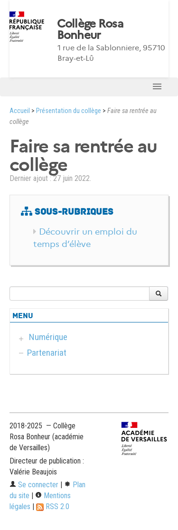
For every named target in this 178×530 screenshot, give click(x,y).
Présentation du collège (68, 111)
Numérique (48, 336)
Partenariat (46, 352)
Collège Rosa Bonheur (90, 29)
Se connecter (33, 484)
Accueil (19, 111)
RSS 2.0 (52, 506)
